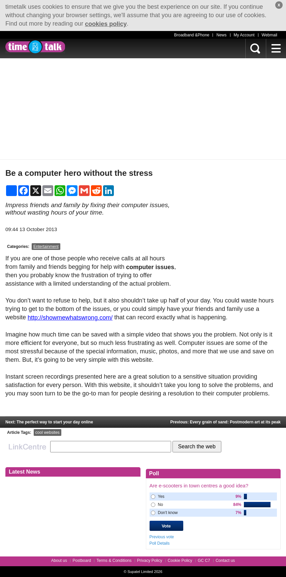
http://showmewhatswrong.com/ (70, 317)
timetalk (35, 46)
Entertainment (46, 246)
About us (59, 560)
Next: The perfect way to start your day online (49, 422)
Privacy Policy (149, 560)
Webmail (269, 35)
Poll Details (160, 543)
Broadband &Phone (192, 35)
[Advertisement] (143, 109)
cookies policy (106, 24)
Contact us (225, 560)
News (221, 35)
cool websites (47, 432)
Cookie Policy (180, 560)
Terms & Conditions (113, 560)
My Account (244, 35)
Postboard (81, 560)
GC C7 (204, 560)
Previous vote (162, 537)
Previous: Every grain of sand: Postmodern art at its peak (225, 422)
